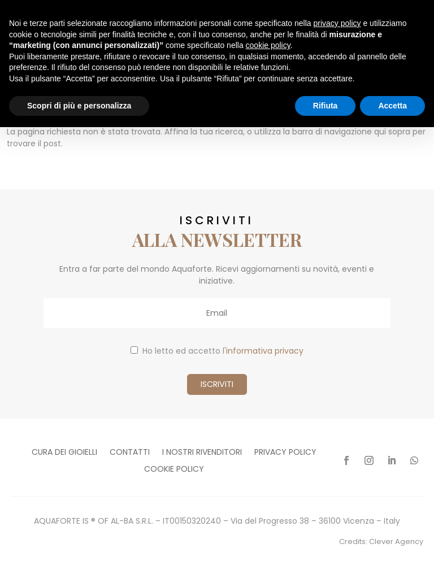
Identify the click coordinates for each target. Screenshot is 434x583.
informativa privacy (264, 350)
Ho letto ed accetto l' (217, 350)
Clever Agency (396, 541)
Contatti (130, 453)
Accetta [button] (392, 105)
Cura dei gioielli (64, 453)
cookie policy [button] (268, 45)
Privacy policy (285, 453)
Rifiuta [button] (325, 105)
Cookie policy (174, 470)
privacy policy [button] (337, 23)
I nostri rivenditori (202, 453)
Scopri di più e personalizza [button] (79, 105)
